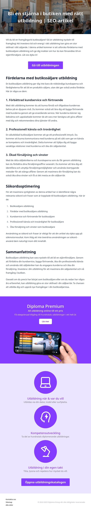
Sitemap (9, 502)
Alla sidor (9, 505)
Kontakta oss (11, 499)
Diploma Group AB (55, 502)
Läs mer (45, 321)
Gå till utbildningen (45, 65)
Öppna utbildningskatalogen (45, 482)
